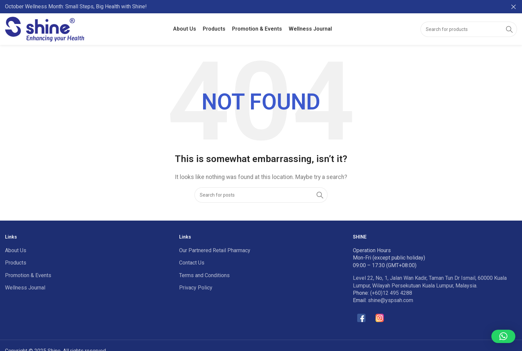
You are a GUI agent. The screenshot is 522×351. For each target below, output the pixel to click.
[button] (503, 336)
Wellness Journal (25, 287)
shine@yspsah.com (390, 300)
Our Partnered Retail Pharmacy (214, 250)
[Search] (468, 29)
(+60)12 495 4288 (391, 293)
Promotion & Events (28, 275)
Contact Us (191, 263)
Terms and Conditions (204, 275)
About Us (15, 250)
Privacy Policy (195, 287)
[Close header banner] (513, 6)
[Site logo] (44, 28)
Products (15, 263)
